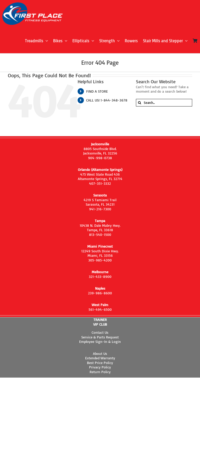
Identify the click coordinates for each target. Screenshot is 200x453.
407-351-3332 (100, 183)
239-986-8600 (100, 293)
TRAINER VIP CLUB (100, 321)
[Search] (139, 102)
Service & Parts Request (100, 337)
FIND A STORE (97, 91)
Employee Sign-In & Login (100, 341)
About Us (100, 353)
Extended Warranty (100, 358)
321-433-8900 (100, 276)
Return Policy (100, 371)
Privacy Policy (100, 367)
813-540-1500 (100, 234)
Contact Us (100, 332)
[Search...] (164, 102)
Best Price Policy (100, 362)
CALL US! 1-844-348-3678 (106, 100)
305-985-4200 (100, 260)
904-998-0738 (100, 158)
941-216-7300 (100, 209)
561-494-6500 (100, 309)
